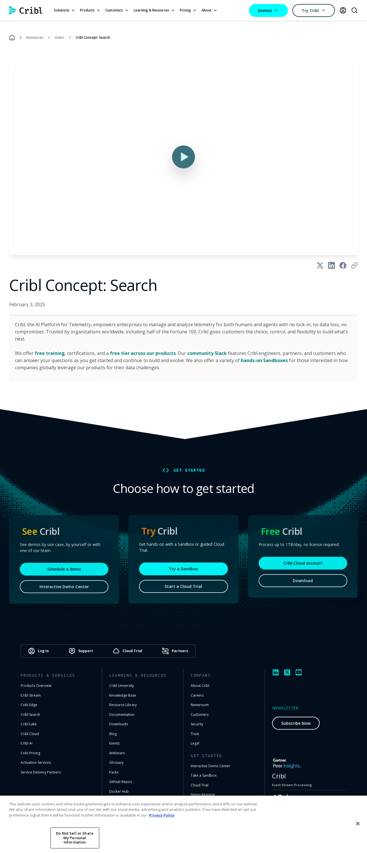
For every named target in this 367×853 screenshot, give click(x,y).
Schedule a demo (64, 571)
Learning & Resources (154, 10)
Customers (117, 10)
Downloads (118, 724)
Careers (197, 695)
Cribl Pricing (30, 753)
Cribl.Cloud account (303, 565)
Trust (195, 733)
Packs (113, 772)
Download (303, 582)
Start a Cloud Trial (183, 587)
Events (114, 743)
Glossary (116, 762)
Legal (195, 743)
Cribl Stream (31, 695)
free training (50, 353)
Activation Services (36, 762)
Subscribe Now (296, 723)
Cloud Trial (199, 785)
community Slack (207, 353)
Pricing (188, 10)
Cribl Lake (29, 724)
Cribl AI (26, 743)
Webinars (117, 753)
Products (90, 10)
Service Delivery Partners (41, 772)
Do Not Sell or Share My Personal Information (74, 838)
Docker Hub (119, 791)
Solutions (64, 10)
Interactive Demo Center (64, 588)
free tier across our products (143, 353)
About (210, 10)
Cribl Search (30, 714)
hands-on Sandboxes (264, 360)
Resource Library (123, 704)
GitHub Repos (120, 781)
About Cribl (200, 685)
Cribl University (121, 685)
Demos (268, 10)
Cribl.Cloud (30, 733)
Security (197, 724)
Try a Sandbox (183, 570)
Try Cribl (314, 10)
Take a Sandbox (203, 775)
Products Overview (36, 685)
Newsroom (200, 704)
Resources (34, 37)
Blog (113, 733)
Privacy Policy (162, 815)
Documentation (121, 714)
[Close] (358, 823)
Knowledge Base (122, 695)
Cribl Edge (29, 704)
